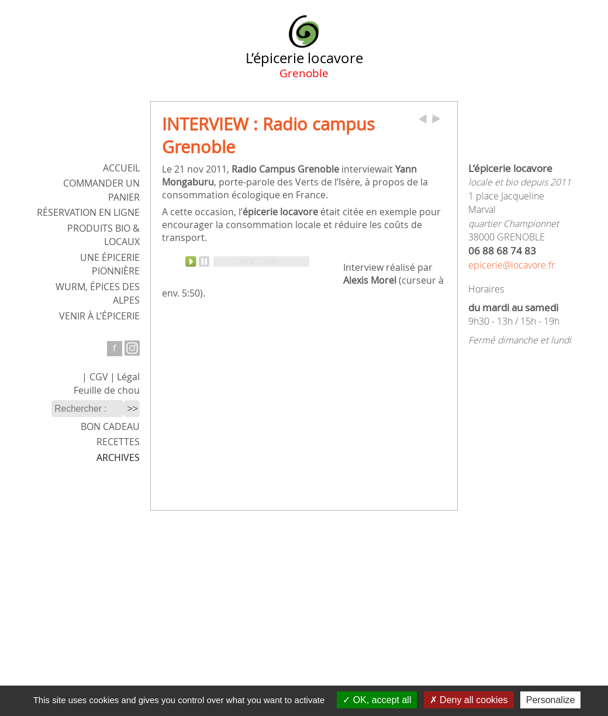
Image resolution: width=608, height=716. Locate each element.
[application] (247, 261)
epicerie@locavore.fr (511, 265)
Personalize (550, 700)
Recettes (118, 442)
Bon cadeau (110, 427)
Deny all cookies (469, 700)
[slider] (261, 261)
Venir (99, 316)
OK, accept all (377, 700)
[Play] (197, 261)
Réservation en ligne (88, 212)
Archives (118, 458)
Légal (128, 377)
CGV (98, 377)
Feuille (107, 390)
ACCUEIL (121, 168)
